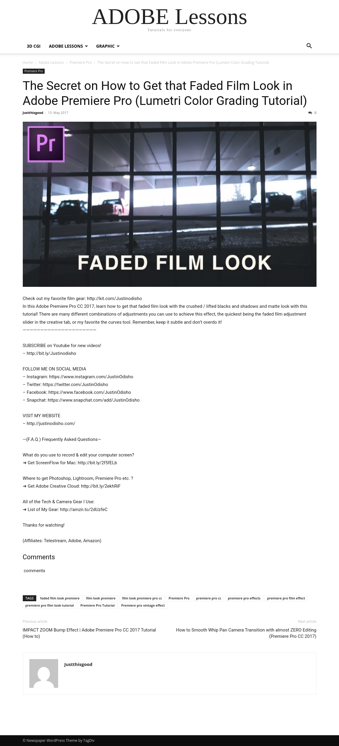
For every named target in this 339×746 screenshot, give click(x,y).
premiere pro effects (244, 598)
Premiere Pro (81, 62)
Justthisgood (33, 112)
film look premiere (100, 598)
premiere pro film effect (286, 598)
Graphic (105, 46)
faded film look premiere (59, 598)
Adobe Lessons (66, 46)
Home (28, 62)
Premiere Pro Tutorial (97, 605)
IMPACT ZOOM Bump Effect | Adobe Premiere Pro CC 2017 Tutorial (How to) (89, 633)
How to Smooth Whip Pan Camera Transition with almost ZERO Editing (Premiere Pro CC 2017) (246, 633)
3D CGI (34, 46)
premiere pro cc (208, 598)
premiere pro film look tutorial (49, 605)
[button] (309, 46)
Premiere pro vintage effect (143, 605)
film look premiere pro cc (142, 598)
